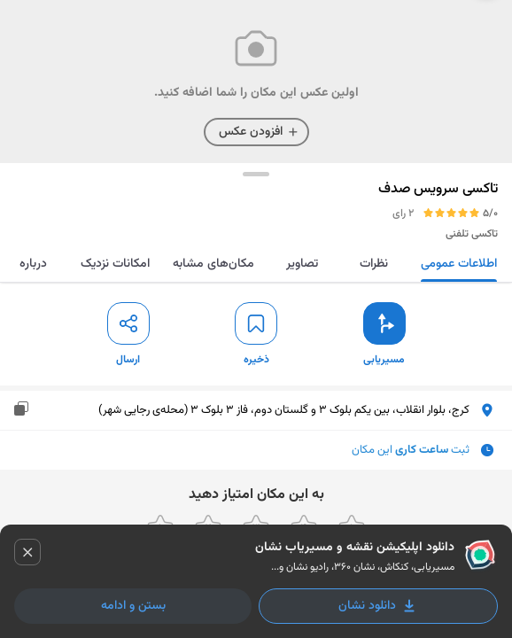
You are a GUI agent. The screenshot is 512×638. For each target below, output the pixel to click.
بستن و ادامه (133, 606)
